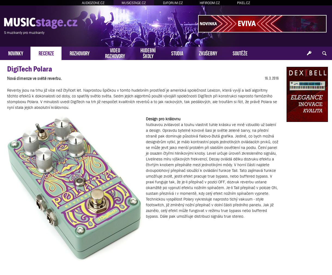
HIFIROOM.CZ (210, 3)
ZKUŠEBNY (208, 53)
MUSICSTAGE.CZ (134, 3)
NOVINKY (15, 53)
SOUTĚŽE (240, 53)
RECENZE (46, 53)
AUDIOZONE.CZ (93, 3)
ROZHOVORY (80, 53)
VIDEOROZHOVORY (115, 52)
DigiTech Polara (29, 69)
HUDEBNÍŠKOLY (148, 52)
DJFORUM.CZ (173, 3)
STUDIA (177, 53)
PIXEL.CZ (243, 3)
